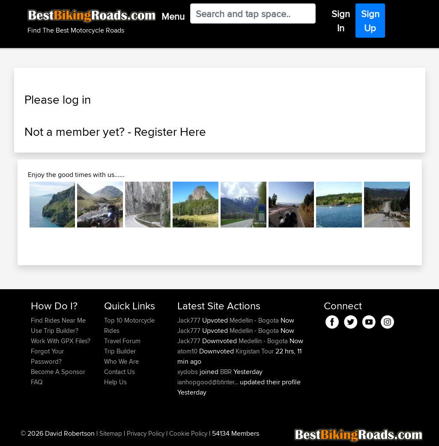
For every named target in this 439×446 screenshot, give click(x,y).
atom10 (188, 351)
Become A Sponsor (58, 371)
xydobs (188, 371)
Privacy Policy (145, 433)
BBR (226, 371)
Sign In (340, 21)
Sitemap (110, 433)
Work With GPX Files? (60, 340)
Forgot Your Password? (47, 356)
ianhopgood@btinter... (207, 381)
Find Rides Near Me (58, 320)
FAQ (36, 381)
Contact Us (119, 371)
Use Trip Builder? (54, 330)
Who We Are (121, 361)
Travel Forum (122, 340)
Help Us (115, 381)
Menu (173, 16)
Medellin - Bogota (254, 320)
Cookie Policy (188, 433)
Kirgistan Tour (255, 351)
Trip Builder (120, 351)
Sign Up (370, 21)
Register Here (170, 131)
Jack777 (189, 320)
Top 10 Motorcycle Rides (129, 325)
